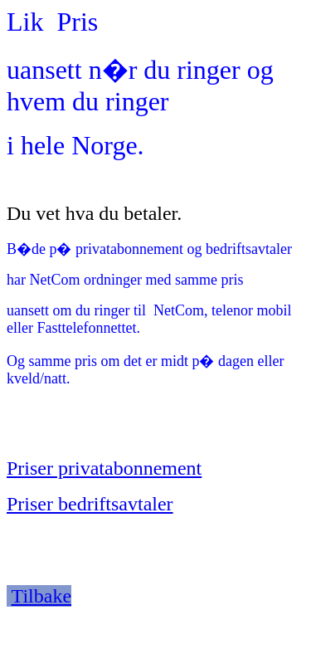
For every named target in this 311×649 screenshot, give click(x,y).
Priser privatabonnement (104, 468)
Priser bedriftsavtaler (90, 504)
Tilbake (41, 596)
